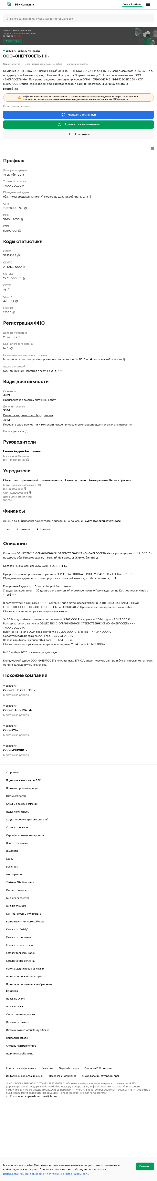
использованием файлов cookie (23, 1173)
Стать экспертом (16, 871)
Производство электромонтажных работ (29, 399)
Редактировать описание (16, 106)
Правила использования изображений (29, 1059)
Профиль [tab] (9, 149)
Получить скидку (12, 41)
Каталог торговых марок (20, 1028)
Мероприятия (14, 949)
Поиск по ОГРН (15, 1073)
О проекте (12, 847)
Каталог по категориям (20, 1020)
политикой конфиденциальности (67, 1173)
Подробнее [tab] (10, 88)
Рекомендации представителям (25, 1043)
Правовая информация (62, 1151)
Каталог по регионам (18, 1012)
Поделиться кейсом (17, 886)
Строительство (11, 63)
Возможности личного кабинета (25, 996)
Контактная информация (21, 1143)
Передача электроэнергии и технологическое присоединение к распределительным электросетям (67, 424)
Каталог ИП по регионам (21, 1036)
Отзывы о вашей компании (22, 879)
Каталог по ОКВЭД (17, 1004)
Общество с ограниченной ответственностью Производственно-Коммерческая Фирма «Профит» (67, 480)
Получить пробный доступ (21, 863)
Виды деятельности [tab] (32, 149)
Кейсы (10, 934)
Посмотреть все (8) (15, 431)
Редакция (47, 1143)
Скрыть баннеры (68, 1143)
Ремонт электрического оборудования (28, 414)
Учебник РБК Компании (20, 957)
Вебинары (12, 941)
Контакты (12, 1066)
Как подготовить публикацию (23, 989)
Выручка (23, 529)
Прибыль (43, 529)
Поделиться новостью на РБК (23, 855)
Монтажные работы (77, 63)
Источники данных (17, 1097)
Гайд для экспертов (17, 973)
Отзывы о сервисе (17, 902)
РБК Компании (24, 4)
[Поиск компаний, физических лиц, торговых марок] (78, 18)
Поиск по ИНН (14, 1081)
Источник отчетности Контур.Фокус (27, 1105)
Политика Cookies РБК (19, 1128)
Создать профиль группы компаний (27, 894)
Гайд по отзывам (16, 981)
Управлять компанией (78, 115)
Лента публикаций (17, 918)
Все (8, 529)
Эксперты (12, 926)
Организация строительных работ (43, 63)
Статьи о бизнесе (16, 965)
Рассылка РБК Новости (97, 1143)
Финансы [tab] (55, 149)
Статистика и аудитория (20, 1089)
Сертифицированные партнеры (25, 910)
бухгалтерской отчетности (102, 521)
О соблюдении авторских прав (101, 1151)
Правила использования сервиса (25, 1051)
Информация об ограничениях (24, 1151)
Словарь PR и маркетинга (21, 1121)
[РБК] (9, 4)
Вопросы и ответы (17, 1113)
